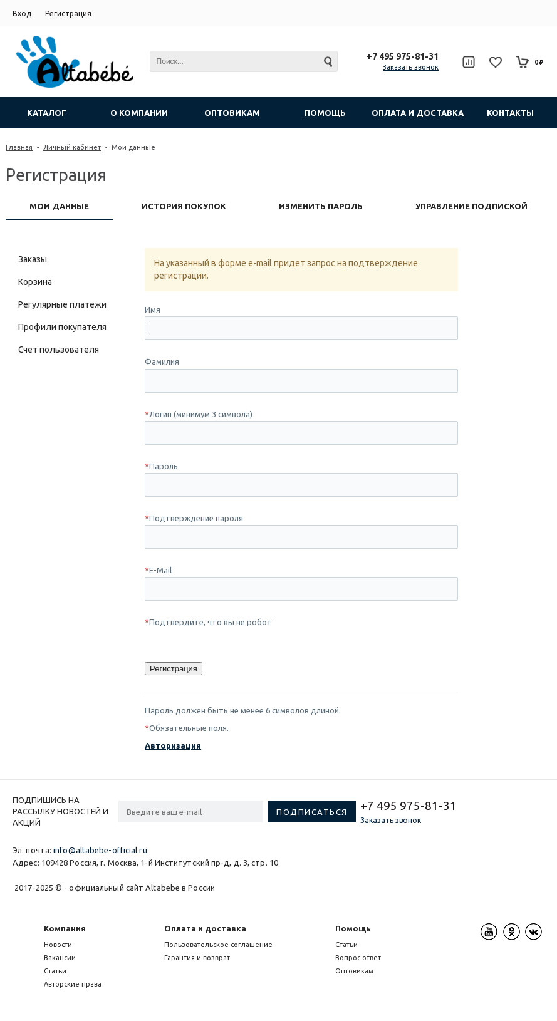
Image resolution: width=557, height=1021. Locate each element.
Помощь (353, 928)
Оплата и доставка (205, 928)
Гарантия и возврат (197, 957)
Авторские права (73, 984)
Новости (58, 944)
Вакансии (60, 957)
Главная (19, 147)
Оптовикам (354, 971)
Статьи (55, 971)
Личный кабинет (72, 147)
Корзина (35, 282)
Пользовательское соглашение (218, 944)
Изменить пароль (321, 206)
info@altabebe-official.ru (100, 850)
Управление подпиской (471, 206)
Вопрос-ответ (358, 957)
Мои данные (59, 206)
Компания (65, 928)
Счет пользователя (58, 350)
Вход (22, 13)
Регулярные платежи (62, 304)
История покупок (184, 206)
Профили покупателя (62, 327)
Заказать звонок (411, 67)
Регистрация (68, 13)
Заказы (32, 259)
